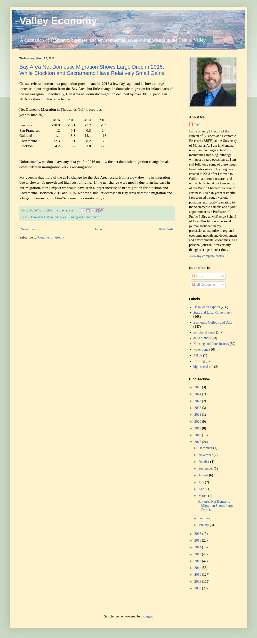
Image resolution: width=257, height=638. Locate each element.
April (202, 489)
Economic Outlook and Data (48, 217)
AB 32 (197, 355)
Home (98, 229)
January (204, 525)
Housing (199, 361)
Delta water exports (206, 307)
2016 (198, 534)
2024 (198, 394)
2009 (198, 581)
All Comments (204, 284)
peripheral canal (204, 332)
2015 (198, 540)
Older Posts (165, 229)
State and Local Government (213, 312)
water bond (201, 349)
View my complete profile (207, 256)
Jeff (197, 125)
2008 (198, 588)
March (203, 496)
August (203, 475)
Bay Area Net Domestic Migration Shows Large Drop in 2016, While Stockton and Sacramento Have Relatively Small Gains (91, 70)
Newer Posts (29, 229)
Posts (197, 276)
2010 (198, 574)
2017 (198, 442)
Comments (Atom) (51, 237)
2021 (198, 414)
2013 (198, 554)
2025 (198, 387)
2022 (198, 408)
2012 (198, 561)
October (204, 462)
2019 (198, 428)
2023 (198, 401)
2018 (198, 435)
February (204, 518)
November (206, 455)
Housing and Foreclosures (83, 217)
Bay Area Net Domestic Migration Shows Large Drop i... (215, 506)
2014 (198, 547)
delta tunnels (202, 338)
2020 (198, 421)
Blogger (146, 616)
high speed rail (203, 367)
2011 (198, 568)
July (201, 482)
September (206, 468)
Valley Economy (58, 20)
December (205, 448)
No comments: (65, 210)
